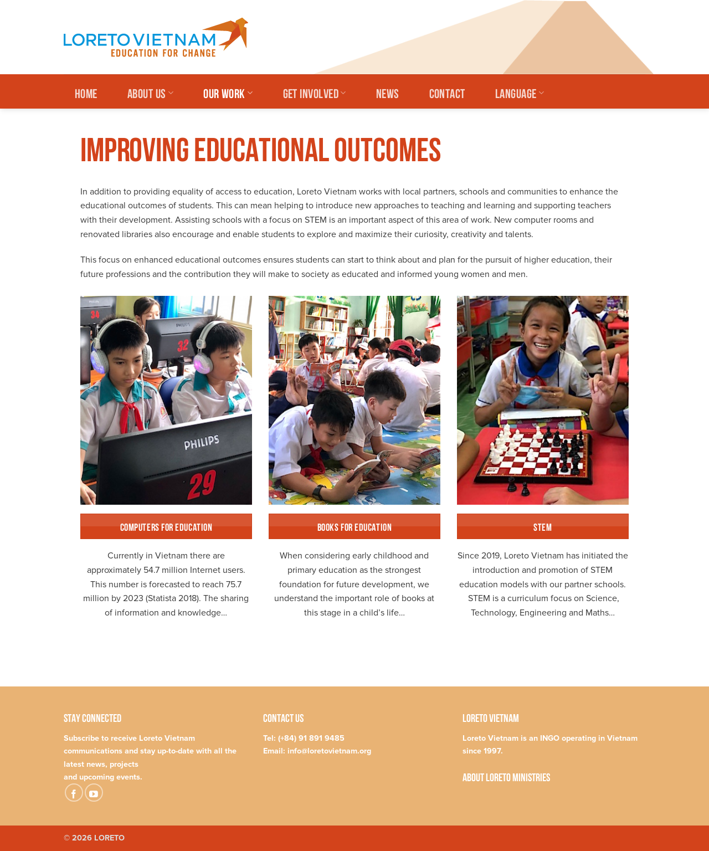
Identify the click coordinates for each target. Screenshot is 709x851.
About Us (150, 92)
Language (519, 92)
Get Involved (314, 92)
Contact (447, 92)
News (387, 92)
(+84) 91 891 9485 (311, 738)
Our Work (228, 92)
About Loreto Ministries (506, 776)
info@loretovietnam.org (329, 751)
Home (86, 92)
